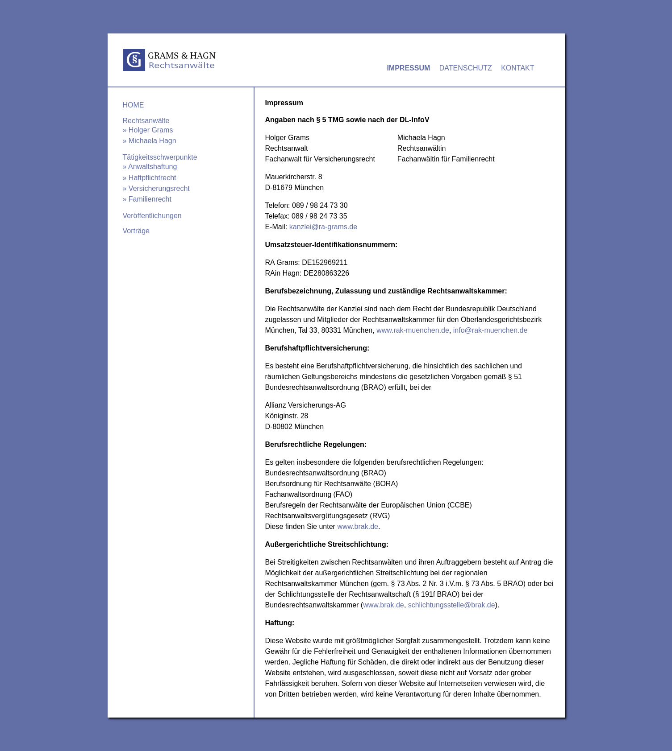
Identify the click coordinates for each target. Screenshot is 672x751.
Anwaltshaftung (152, 166)
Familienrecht (150, 199)
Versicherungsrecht (159, 188)
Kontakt (517, 68)
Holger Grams (151, 130)
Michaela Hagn (152, 140)
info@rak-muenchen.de (490, 330)
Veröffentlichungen (152, 215)
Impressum (408, 68)
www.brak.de (357, 526)
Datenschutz (465, 68)
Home (133, 105)
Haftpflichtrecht (152, 178)
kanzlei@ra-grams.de (323, 227)
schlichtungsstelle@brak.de (451, 605)
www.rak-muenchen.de (412, 330)
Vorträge (136, 231)
